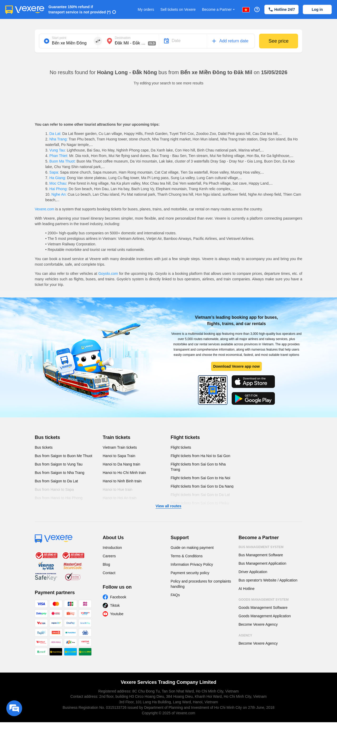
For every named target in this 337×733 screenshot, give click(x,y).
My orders (146, 9)
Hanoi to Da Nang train (121, 464)
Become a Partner (219, 9)
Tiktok (115, 605)
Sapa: (54, 172)
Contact (109, 573)
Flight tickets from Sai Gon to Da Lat (200, 495)
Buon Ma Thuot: (62, 161)
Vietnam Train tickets (120, 447)
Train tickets (116, 437)
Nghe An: (58, 194)
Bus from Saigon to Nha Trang (59, 473)
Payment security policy (190, 573)
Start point (59, 38)
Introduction (112, 547)
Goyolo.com (108, 273)
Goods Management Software (263, 607)
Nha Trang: (58, 139)
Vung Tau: (57, 150)
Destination (123, 38)
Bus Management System (261, 547)
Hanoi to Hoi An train (119, 498)
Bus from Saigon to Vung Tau (58, 464)
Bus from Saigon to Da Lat (56, 481)
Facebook (118, 597)
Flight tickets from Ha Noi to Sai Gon (200, 456)
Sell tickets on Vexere (178, 9)
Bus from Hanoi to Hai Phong (58, 498)
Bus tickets (47, 437)
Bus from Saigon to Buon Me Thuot (63, 456)
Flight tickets (185, 437)
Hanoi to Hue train (117, 489)
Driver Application (253, 572)
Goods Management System (264, 599)
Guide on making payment (192, 547)
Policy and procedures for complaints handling (201, 584)
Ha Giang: (57, 178)
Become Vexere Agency (258, 624)
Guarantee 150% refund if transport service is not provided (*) (79, 9)
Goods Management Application (265, 616)
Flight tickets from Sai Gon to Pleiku (200, 503)
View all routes (168, 506)
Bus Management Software (261, 555)
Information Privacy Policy (192, 564)
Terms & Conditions (186, 556)
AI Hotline (247, 589)
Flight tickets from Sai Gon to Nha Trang (198, 467)
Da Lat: (55, 134)
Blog (106, 564)
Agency (245, 635)
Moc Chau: (58, 183)
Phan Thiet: (58, 156)
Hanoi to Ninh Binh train (122, 481)
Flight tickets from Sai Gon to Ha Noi (200, 478)
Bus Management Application (262, 563)
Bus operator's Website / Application (268, 580)
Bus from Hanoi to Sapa (54, 489)
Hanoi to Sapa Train (119, 456)
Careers (109, 556)
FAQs (175, 595)
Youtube (116, 614)
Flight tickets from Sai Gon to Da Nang (202, 486)
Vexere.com (44, 209)
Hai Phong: (58, 189)
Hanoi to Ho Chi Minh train (124, 473)
